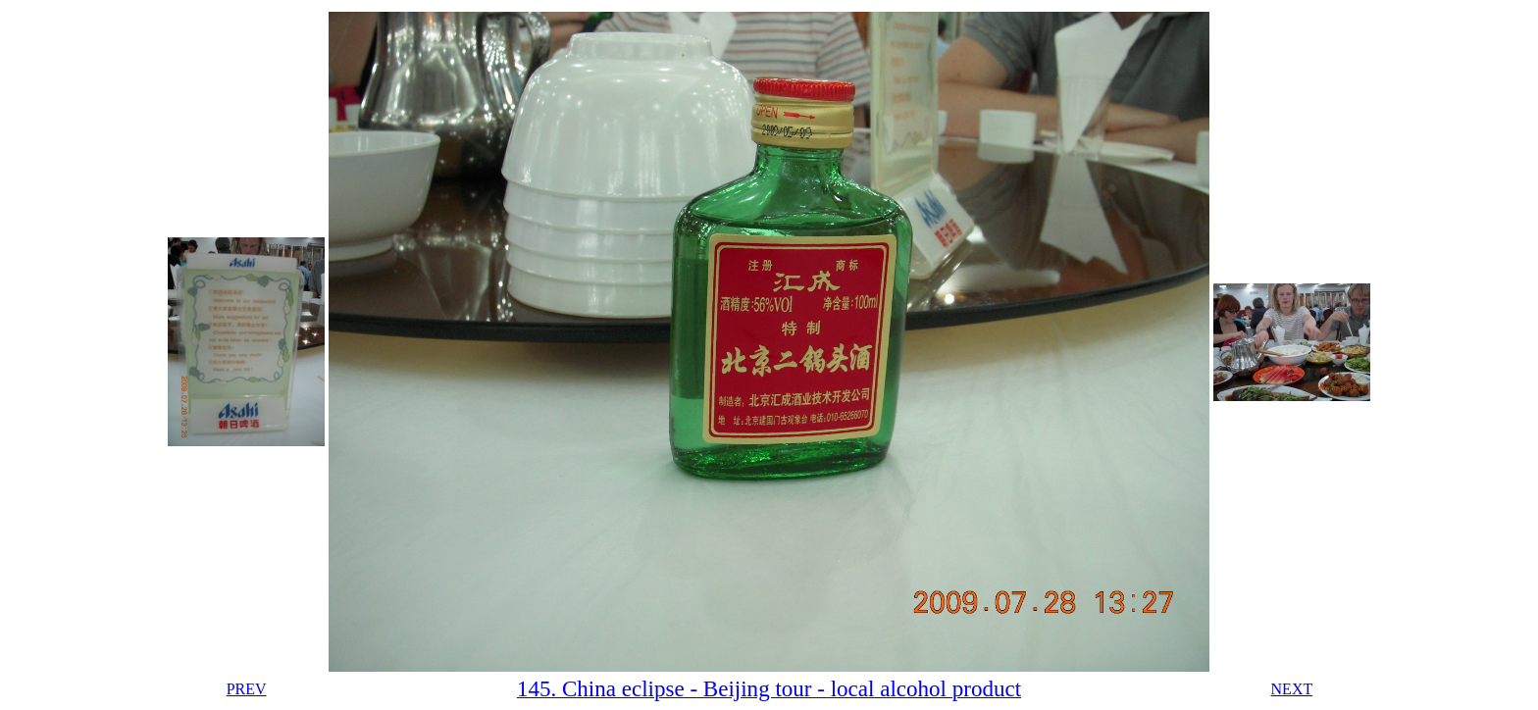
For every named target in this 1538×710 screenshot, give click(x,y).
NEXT (1292, 689)
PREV (247, 689)
